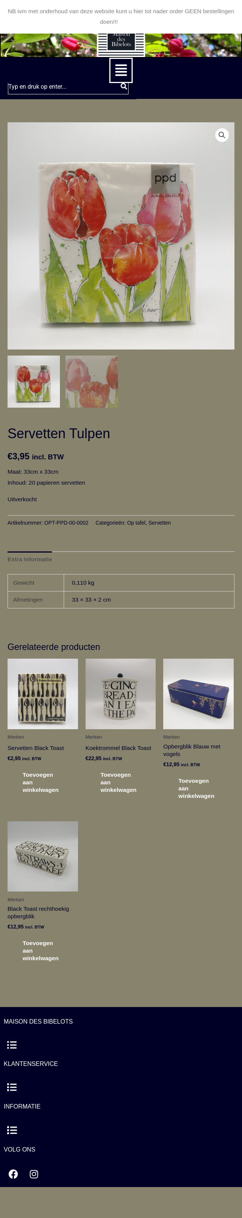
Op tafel (136, 523)
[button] (121, 70)
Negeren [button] (130, 21)
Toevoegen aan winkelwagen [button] (41, 782)
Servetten (160, 523)
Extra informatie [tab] (30, 559)
